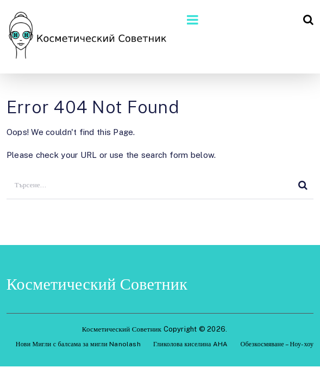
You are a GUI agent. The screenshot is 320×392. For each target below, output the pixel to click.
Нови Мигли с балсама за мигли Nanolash (78, 344)
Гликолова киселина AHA (190, 344)
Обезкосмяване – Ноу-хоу (277, 344)
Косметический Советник (97, 283)
